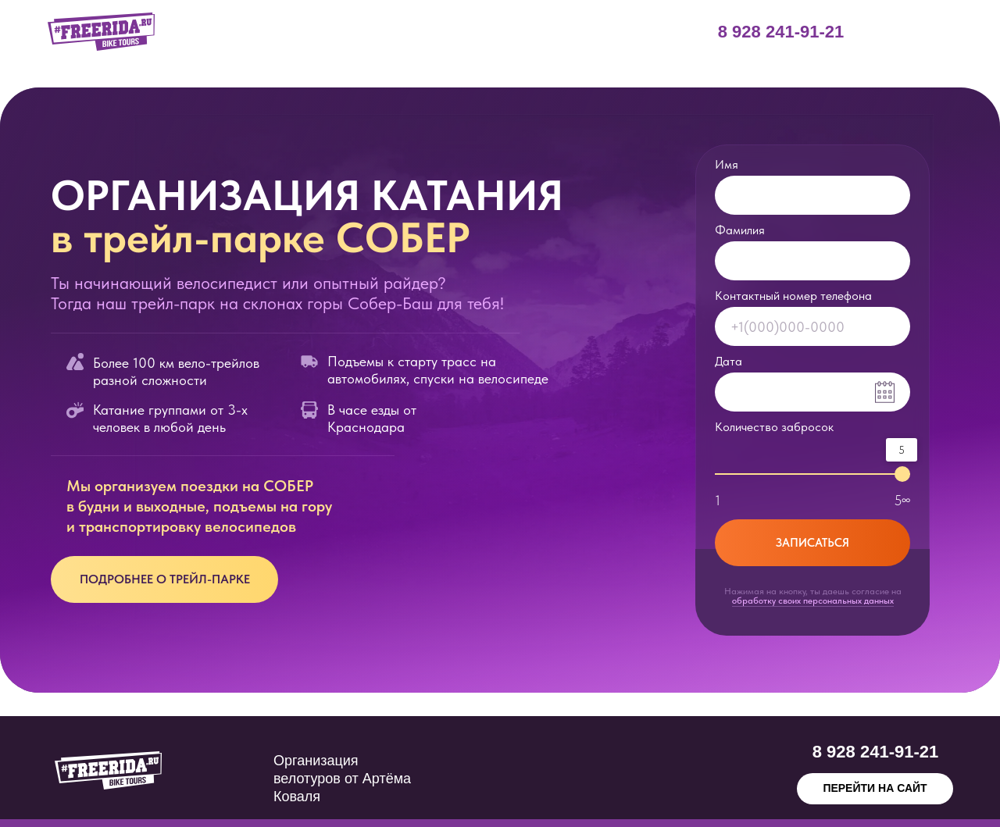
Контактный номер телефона (793, 295)
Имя (726, 164)
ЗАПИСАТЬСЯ (812, 543)
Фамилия (740, 230)
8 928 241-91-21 (781, 31)
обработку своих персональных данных (813, 600)
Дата (728, 361)
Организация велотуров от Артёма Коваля (342, 778)
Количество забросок (774, 426)
